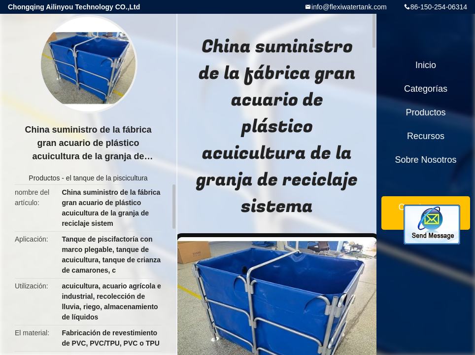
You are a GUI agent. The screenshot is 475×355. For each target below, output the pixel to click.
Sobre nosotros (425, 160)
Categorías (425, 89)
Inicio (425, 65)
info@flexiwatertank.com (349, 7)
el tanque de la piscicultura (107, 178)
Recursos (425, 136)
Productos (44, 178)
